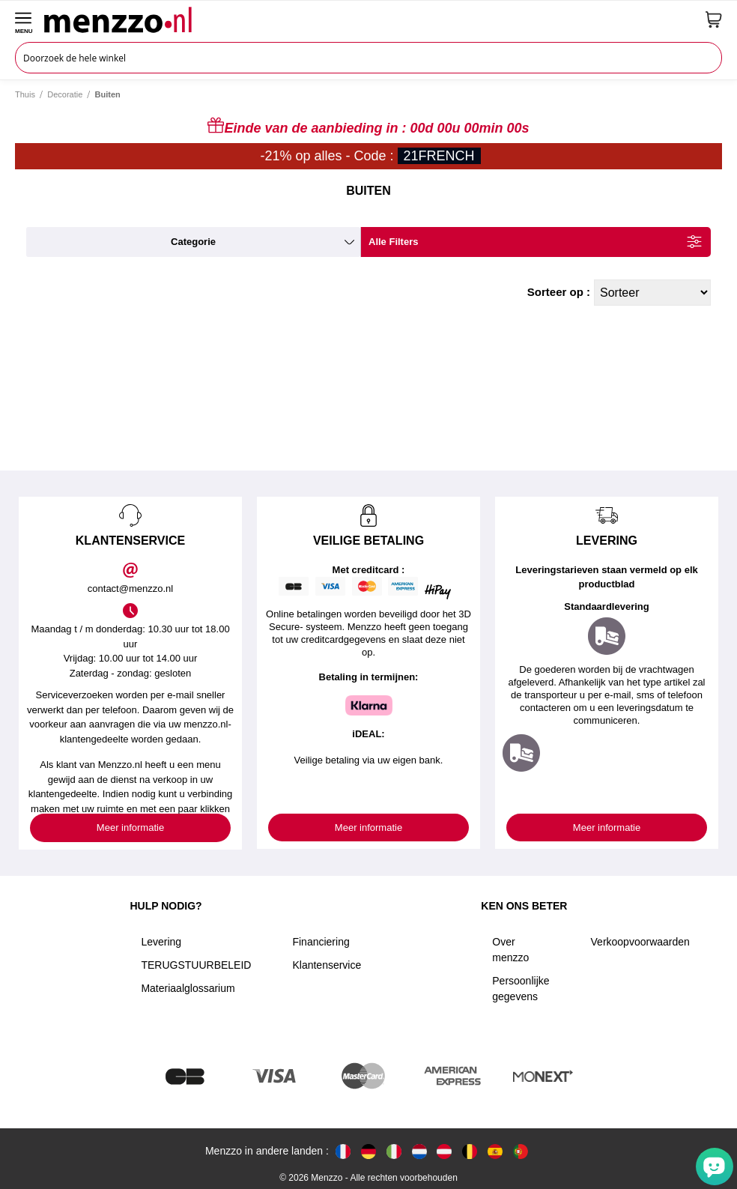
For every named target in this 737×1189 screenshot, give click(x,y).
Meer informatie (130, 827)
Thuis (25, 94)
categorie (193, 241)
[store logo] (369, 19)
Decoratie (64, 94)
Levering (161, 942)
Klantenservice (326, 965)
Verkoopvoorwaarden (640, 942)
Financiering (320, 942)
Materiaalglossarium (187, 988)
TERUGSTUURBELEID (196, 965)
